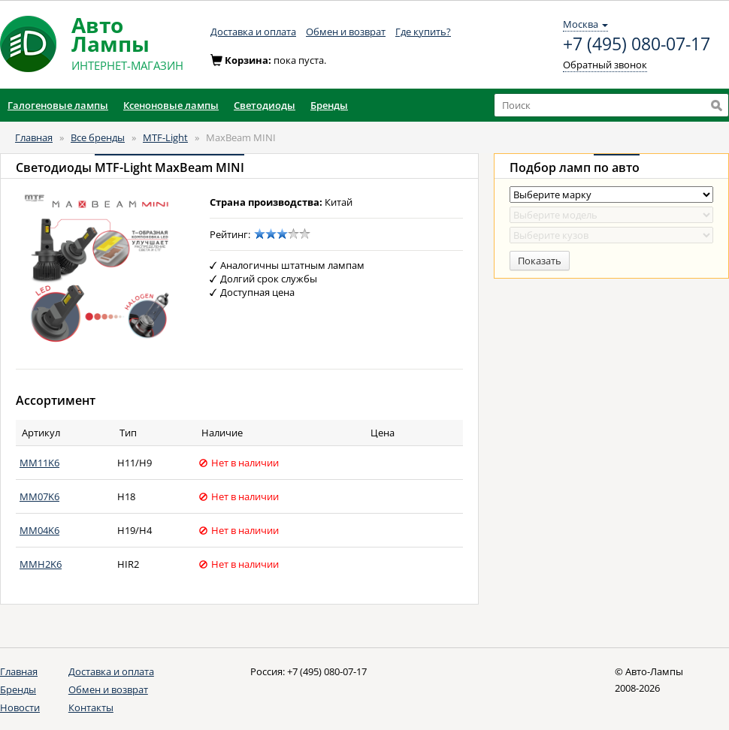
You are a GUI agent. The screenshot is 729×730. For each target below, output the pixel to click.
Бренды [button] (329, 105)
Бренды (18, 689)
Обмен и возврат (346, 31)
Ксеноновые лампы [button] (171, 105)
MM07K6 (39, 496)
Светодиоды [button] (264, 105)
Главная (34, 137)
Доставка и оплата (253, 31)
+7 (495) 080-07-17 (636, 44)
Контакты (90, 707)
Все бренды (98, 137)
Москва (585, 24)
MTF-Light (165, 137)
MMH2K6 (41, 564)
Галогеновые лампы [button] (58, 105)
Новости (20, 707)
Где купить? (423, 31)
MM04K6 (39, 530)
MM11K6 (39, 462)
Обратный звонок (605, 64)
